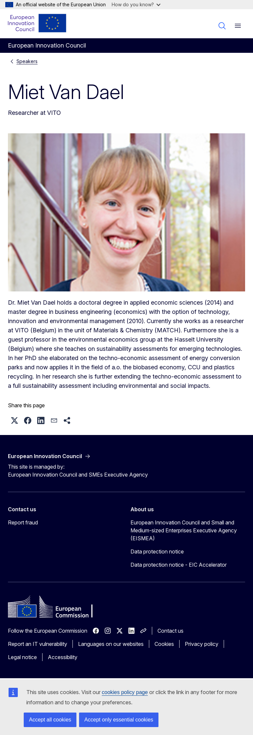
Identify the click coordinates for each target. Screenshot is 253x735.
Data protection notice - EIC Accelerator (178, 564)
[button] (14, 420)
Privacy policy (201, 644)
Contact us (170, 630)
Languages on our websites (111, 644)
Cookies (164, 644)
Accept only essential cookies (118, 719)
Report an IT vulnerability (37, 644)
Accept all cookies (50, 719)
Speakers (27, 61)
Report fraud (23, 522)
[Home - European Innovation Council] (37, 23)
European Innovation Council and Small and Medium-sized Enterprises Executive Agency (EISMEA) (183, 530)
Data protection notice (157, 551)
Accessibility (62, 657)
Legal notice (22, 657)
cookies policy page (125, 692)
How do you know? (136, 4)
